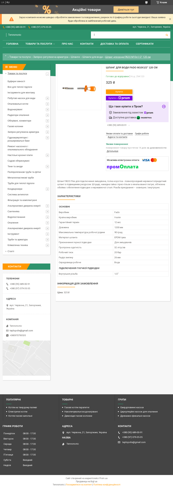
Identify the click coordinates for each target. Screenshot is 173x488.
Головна (12, 43)
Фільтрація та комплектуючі (22, 200)
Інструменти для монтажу (21, 92)
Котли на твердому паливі (22, 407)
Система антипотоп (18, 194)
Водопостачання (16, 217)
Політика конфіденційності (106, 484)
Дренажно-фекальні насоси (135, 416)
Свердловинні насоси (132, 407)
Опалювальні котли (18, 103)
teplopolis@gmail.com (21, 330)
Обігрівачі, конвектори (19, 120)
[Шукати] (166, 34)
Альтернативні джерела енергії (24, 205)
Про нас (67, 43)
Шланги (75, 57)
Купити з (119, 98)
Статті (11, 251)
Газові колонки (15, 126)
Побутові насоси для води (21, 98)
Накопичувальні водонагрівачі (81, 411)
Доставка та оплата (114, 43)
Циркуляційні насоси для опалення (139, 411)
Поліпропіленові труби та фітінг (24, 172)
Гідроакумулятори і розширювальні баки (18, 139)
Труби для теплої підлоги (21, 183)
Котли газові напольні (20, 416)
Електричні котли (17, 411)
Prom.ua (103, 478)
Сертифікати (145, 43)
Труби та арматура (18, 239)
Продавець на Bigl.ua (86, 481)
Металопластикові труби (21, 177)
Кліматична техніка (18, 245)
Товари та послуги (38, 43)
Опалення (13, 222)
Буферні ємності (16, 81)
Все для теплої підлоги (20, 87)
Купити (119, 91)
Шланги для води (92, 57)
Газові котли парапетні (76, 407)
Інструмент (13, 234)
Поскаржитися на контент (79, 484)
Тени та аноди (15, 166)
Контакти (86, 43)
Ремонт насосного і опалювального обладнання (22, 148)
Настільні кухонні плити (20, 155)
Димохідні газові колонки (78, 416)
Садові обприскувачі (18, 160)
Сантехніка (13, 211)
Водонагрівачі (15, 109)
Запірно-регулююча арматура (50, 57)
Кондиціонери (15, 189)
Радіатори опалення (18, 115)
